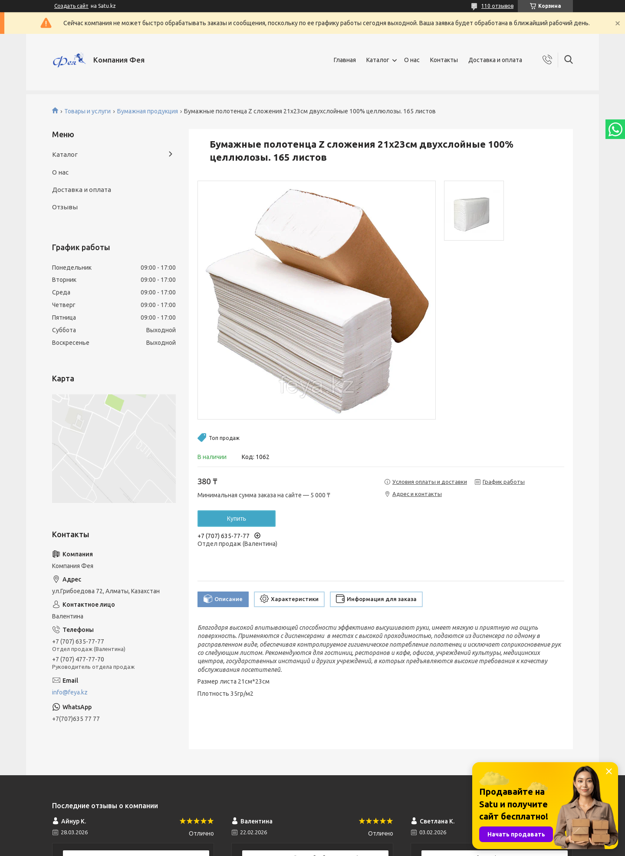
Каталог (377, 59)
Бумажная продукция (147, 111)
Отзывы (65, 207)
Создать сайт (71, 6)
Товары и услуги (87, 111)
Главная (345, 59)
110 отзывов (497, 6)
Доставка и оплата (495, 59)
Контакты (444, 59)
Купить (236, 518)
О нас (412, 59)
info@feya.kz (70, 692)
